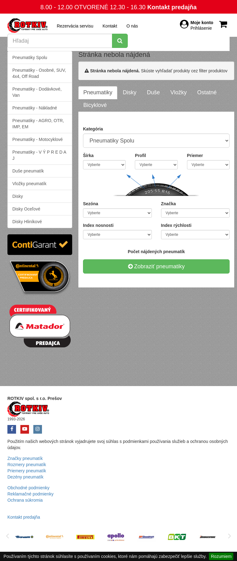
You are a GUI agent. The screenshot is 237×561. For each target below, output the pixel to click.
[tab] (97, 92)
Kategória (93, 128)
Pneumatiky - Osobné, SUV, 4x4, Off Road (39, 73)
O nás (132, 25)
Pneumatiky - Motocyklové (37, 139)
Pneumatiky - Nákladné (34, 107)
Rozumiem (221, 556)
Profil (140, 155)
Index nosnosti (98, 225)
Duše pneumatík (28, 170)
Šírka (88, 155)
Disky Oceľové (26, 208)
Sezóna (90, 203)
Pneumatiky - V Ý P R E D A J (39, 155)
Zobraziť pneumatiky (156, 266)
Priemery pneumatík (26, 470)
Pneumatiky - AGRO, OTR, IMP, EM (38, 123)
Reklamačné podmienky (30, 493)
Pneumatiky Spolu (29, 57)
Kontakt (109, 25)
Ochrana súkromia (25, 500)
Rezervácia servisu (75, 25)
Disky (17, 196)
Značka (168, 203)
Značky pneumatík (25, 458)
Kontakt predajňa (172, 7)
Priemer (195, 155)
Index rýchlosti (176, 225)
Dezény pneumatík (25, 476)
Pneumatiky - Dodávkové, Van (37, 92)
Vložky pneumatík (29, 183)
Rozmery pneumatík (26, 464)
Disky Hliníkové (27, 221)
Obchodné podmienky (28, 487)
